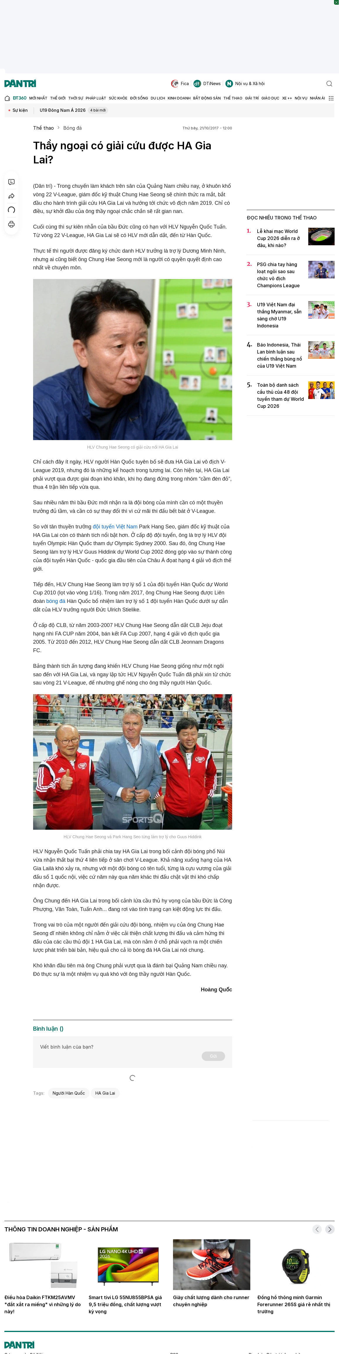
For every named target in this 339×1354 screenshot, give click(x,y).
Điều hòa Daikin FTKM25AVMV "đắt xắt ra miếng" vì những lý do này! (42, 1304)
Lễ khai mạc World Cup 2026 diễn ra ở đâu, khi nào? (278, 238)
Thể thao (43, 128)
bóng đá (55, 601)
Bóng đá (72, 128)
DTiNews (207, 83)
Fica (180, 83)
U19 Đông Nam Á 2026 (74, 110)
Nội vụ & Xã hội (245, 83)
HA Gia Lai (105, 1093)
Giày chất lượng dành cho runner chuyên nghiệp (211, 1300)
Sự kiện (20, 110)
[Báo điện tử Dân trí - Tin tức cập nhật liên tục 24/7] (20, 84)
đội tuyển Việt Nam (115, 527)
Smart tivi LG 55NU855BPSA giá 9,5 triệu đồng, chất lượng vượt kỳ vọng (125, 1304)
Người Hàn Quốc (69, 1093)
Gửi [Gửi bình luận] (213, 1056)
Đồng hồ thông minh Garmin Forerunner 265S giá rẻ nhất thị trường (293, 1304)
